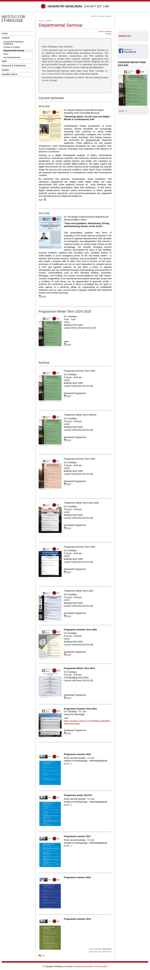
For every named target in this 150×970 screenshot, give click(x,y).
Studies (5, 70)
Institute (5, 38)
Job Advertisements (12, 57)
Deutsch (108, 16)
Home (5, 33)
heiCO (93, 16)
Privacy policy (101, 966)
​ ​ (127, 53)
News (5, 54)
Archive (109, 34)
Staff (4, 61)
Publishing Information (84, 966)
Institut (48, 21)
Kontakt (101, 16)
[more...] (68, 763)
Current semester (105, 31)
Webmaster (107, 949)
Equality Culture (9, 74)
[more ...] (123, 111)
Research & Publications (14, 65)
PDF (42, 200)
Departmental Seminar (13, 50)
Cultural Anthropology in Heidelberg (13, 42)
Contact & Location (11, 47)
